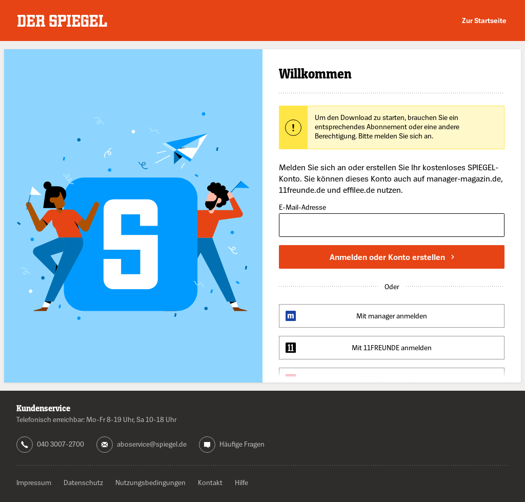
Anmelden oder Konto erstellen (392, 257)
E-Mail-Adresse (302, 207)
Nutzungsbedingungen (150, 482)
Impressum (33, 482)
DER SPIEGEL (62, 21)
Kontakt (210, 482)
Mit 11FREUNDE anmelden (392, 347)
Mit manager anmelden (391, 315)
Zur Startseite (484, 20)
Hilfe (241, 482)
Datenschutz (83, 482)
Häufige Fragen (242, 443)
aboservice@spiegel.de (152, 443)
